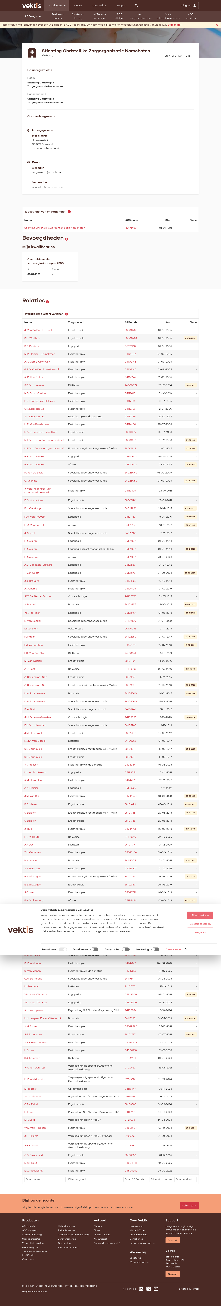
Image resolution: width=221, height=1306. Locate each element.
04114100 (130, 424)
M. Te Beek (30, 1088)
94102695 (130, 717)
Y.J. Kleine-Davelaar (36, 1042)
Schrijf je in (189, 1205)
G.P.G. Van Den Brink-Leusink (42, 369)
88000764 (131, 338)
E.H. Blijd (29, 1119)
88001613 (130, 440)
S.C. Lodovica (32, 1096)
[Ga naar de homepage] (31, 5)
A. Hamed (30, 604)
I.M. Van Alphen (33, 645)
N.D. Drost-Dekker (35, 393)
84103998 (130, 668)
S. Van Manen (32, 963)
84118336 (130, 1018)
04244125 (130, 780)
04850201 (131, 645)
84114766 (130, 955)
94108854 (130, 1010)
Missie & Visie (137, 1230)
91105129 (130, 926)
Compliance (136, 1239)
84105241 (130, 709)
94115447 (130, 1088)
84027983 (130, 508)
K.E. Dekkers (31, 346)
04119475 (130, 490)
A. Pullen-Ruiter (33, 377)
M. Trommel (31, 986)
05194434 (131, 900)
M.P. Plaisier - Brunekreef (39, 353)
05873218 (130, 346)
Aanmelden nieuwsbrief (107, 1243)
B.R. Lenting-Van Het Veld (39, 401)
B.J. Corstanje (32, 508)
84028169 (130, 533)
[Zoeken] (136, 5)
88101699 (130, 804)
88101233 (130, 676)
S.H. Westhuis (32, 338)
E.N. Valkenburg (33, 900)
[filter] (45, 1179)
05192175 (130, 572)
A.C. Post (29, 668)
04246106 (131, 852)
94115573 (130, 1096)
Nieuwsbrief (100, 1239)
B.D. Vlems (30, 804)
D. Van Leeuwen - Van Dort (40, 431)
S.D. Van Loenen (34, 385)
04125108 (130, 588)
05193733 (130, 787)
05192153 (130, 564)
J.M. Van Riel (32, 795)
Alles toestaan (191, 1266)
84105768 (130, 725)
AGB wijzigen (119, 16)
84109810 (130, 836)
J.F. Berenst (31, 1135)
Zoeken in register (58, 16)
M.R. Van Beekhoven (36, 424)
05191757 (130, 516)
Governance (136, 1226)
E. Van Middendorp (35, 1079)
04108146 (130, 369)
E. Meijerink (31, 540)
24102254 (130, 1057)
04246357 (131, 868)
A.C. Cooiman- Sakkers (38, 564)
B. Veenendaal (33, 916)
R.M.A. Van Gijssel (35, 740)
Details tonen (174, 1300)
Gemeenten (64, 1243)
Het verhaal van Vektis (142, 1243)
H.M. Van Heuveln (34, 516)
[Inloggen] (189, 5)
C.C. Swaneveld (33, 1155)
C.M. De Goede (33, 978)
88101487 (130, 733)
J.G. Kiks (29, 892)
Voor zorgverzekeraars (140, 16)
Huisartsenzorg (66, 1226)
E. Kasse (29, 1112)
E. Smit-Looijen (33, 500)
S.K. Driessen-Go (34, 408)
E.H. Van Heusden (35, 725)
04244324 (131, 795)
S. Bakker (30, 812)
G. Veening (30, 480)
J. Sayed (29, 533)
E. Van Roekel (32, 620)
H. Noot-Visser (33, 926)
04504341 (131, 1162)
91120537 (130, 1067)
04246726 (131, 892)
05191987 (130, 540)
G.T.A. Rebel (31, 1104)
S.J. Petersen (32, 868)
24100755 (130, 740)
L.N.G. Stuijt (31, 628)
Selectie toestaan (190, 1274)
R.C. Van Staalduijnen (37, 947)
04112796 (130, 408)
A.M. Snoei (30, 1026)
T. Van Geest (31, 572)
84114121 (129, 947)
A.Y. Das (29, 844)
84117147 (130, 978)
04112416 (130, 393)
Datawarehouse (138, 1234)
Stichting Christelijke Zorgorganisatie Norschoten (54, 227)
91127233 (130, 1119)
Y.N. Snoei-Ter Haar (36, 994)
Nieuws (78, 5)
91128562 (130, 1135)
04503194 (131, 1127)
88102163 (130, 876)
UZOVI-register (30, 1247)
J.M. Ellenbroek (33, 733)
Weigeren (190, 1283)
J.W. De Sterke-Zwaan (37, 596)
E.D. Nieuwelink (33, 1170)
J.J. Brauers (31, 580)
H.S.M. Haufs (31, 836)
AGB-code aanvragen (99, 16)
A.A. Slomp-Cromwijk (37, 361)
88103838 (130, 1155)
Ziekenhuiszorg (66, 1230)
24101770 (130, 986)
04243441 (130, 764)
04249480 (131, 1026)
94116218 (130, 1112)
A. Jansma (30, 588)
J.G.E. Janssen (33, 1034)
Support (121, 5)
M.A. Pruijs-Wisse (34, 693)
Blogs (97, 1230)
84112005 (130, 860)
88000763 (131, 330)
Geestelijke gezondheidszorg (73, 1234)
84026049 (131, 472)
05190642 (131, 456)
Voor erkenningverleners (168, 16)
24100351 (130, 653)
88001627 (130, 431)
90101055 (130, 628)
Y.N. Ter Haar (32, 612)
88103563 (130, 1104)
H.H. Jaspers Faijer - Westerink (42, 1018)
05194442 (130, 916)
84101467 (130, 604)
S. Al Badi (30, 709)
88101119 (130, 660)
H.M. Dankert (32, 955)
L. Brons (29, 1050)
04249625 (131, 1042)
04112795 (130, 401)
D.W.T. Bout (30, 1162)
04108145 (130, 361)
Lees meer (175, 24)
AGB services (191, 16)
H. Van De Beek (33, 472)
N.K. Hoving (31, 860)
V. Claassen (31, 764)
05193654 (130, 772)
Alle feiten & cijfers (68, 1247)
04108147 (130, 377)
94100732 (130, 596)
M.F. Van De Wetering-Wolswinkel (44, 440)
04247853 (130, 963)
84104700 (131, 693)
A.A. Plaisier (31, 787)
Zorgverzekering (67, 1239)
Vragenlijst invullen (33, 1243)
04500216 (131, 1050)
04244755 (131, 828)
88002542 (131, 500)
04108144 (130, 353)
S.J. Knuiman (32, 1057)
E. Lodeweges (32, 876)
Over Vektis (99, 5)
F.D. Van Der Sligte (35, 653)
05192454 (130, 612)
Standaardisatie (31, 1239)
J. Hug (28, 828)
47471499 (131, 227)
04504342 (131, 1170)
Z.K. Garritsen (32, 852)
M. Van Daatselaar (35, 772)
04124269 (130, 580)
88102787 (130, 1034)
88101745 (130, 812)
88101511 (130, 748)
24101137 (130, 844)
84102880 (130, 636)
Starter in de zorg (77, 16)
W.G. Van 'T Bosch (35, 1127)
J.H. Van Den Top (34, 1067)
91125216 (130, 1079)
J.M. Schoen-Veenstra (37, 717)
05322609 (131, 994)
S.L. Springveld (33, 748)
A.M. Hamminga (33, 780)
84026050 (131, 480)
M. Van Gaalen (33, 660)
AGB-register (29, 1226)
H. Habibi (29, 636)
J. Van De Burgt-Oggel (38, 330)
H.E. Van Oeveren (34, 456)
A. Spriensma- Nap (35, 676)
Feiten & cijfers (102, 1234)
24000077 (131, 385)
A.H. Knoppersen (34, 1010)
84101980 (130, 620)
